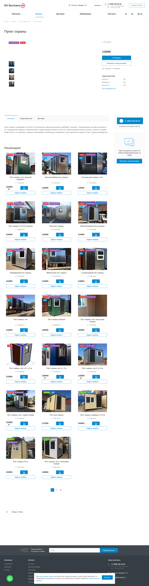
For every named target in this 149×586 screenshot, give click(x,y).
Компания (17, 14)
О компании (8, 564)
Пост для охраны (56, 415)
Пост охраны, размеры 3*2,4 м (92, 415)
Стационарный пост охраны (92, 273)
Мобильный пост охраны (56, 273)
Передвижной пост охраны (20, 273)
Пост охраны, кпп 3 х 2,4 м (92, 368)
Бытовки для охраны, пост (92, 177)
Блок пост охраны (56, 226)
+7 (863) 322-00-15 (130, 120)
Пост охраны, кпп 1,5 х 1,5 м (20, 368)
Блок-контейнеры (34, 567)
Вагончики (31, 570)
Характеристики (26, 118)
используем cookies (46, 576)
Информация (86, 14)
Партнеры (7, 567)
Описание (11, 118)
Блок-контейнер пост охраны (56, 177)
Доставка (60, 14)
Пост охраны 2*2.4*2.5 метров (21, 226)
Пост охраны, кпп (21, 319)
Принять (107, 577)
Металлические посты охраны (92, 226)
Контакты (112, 14)
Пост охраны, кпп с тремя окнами (20, 415)
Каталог (39, 14)
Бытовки (31, 564)
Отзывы (7, 570)
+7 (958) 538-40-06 (114, 4)
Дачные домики (33, 573)
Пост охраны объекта (56, 319)
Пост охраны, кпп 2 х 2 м (56, 368)
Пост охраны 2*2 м (20, 462)
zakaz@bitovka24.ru (118, 577)
